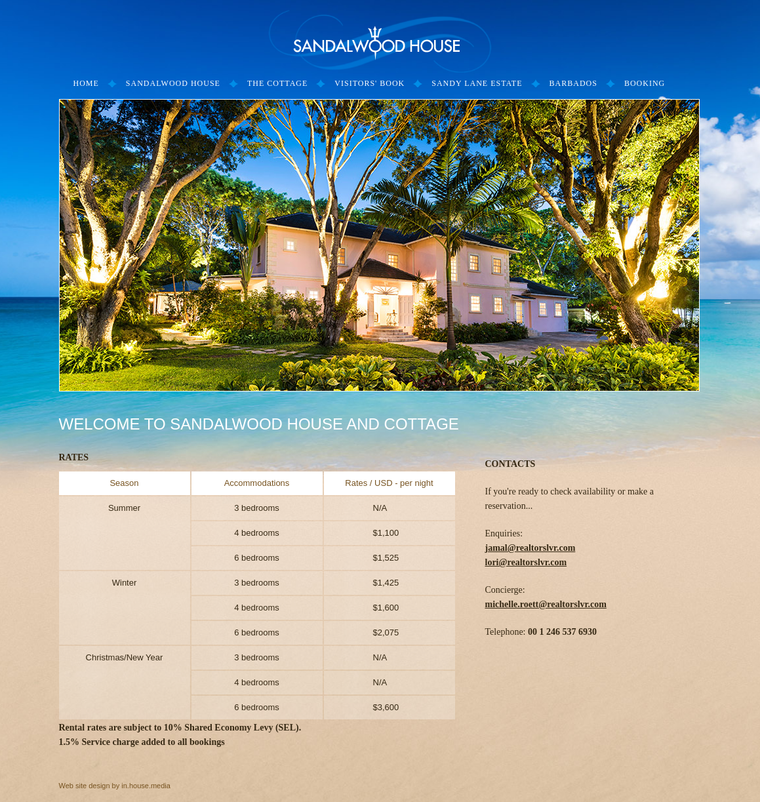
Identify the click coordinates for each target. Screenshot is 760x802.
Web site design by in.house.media (114, 786)
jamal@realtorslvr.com (530, 548)
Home (86, 83)
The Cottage (277, 83)
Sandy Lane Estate (476, 83)
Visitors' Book (369, 83)
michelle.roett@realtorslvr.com (546, 604)
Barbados (573, 83)
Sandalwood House (173, 83)
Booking (644, 83)
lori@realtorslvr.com (526, 562)
